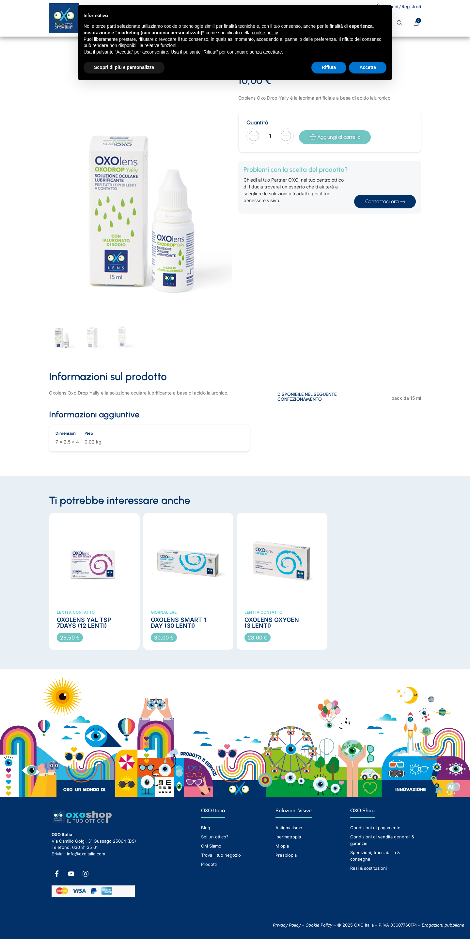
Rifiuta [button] (329, 67)
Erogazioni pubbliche (443, 925)
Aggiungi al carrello (335, 137)
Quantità (257, 122)
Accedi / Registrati (402, 6)
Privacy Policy (287, 925)
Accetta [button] (367, 67)
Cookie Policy (319, 925)
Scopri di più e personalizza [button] (124, 67)
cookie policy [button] (265, 32)
